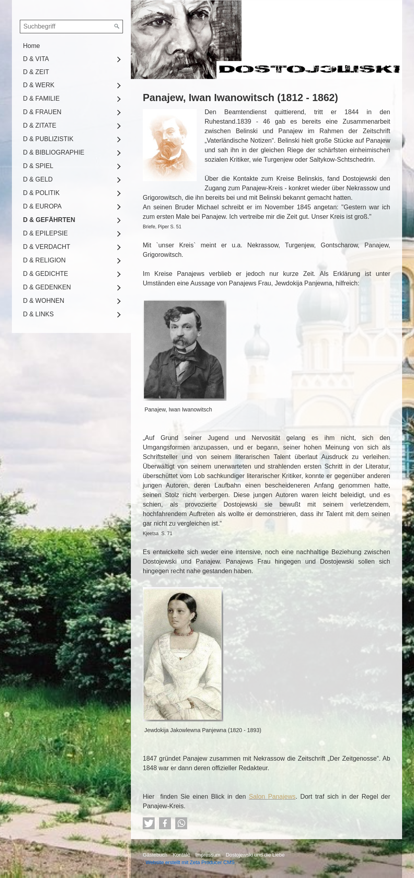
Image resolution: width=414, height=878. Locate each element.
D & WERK (38, 85)
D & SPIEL (38, 166)
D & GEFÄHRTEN (49, 219)
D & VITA (36, 58)
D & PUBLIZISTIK (48, 139)
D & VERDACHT (46, 246)
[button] (149, 823)
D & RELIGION (44, 260)
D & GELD (38, 179)
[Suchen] (117, 26)
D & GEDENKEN (47, 287)
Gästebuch (155, 855)
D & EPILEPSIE (45, 233)
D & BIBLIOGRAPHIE (53, 152)
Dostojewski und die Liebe (255, 855)
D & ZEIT (36, 72)
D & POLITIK (41, 192)
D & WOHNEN (43, 300)
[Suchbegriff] (71, 26)
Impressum (207, 855)
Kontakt (181, 855)
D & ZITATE (39, 125)
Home (31, 45)
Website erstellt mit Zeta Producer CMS (190, 862)
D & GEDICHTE (45, 273)
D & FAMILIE (41, 98)
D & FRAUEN (42, 112)
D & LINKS (38, 314)
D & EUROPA (42, 206)
